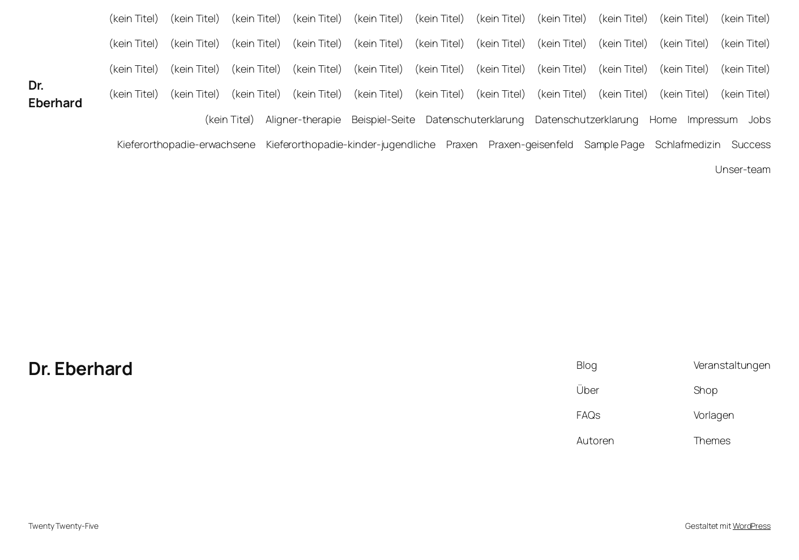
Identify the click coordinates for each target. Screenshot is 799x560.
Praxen (462, 144)
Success (751, 144)
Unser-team (743, 169)
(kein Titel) (134, 18)
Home (663, 119)
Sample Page (614, 144)
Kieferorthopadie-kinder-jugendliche (350, 144)
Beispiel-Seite (383, 119)
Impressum (712, 119)
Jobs (760, 119)
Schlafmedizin (688, 144)
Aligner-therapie (303, 119)
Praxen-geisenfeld (531, 144)
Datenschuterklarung (475, 119)
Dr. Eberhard (55, 94)
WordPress (752, 525)
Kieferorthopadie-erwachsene (186, 144)
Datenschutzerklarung (587, 119)
